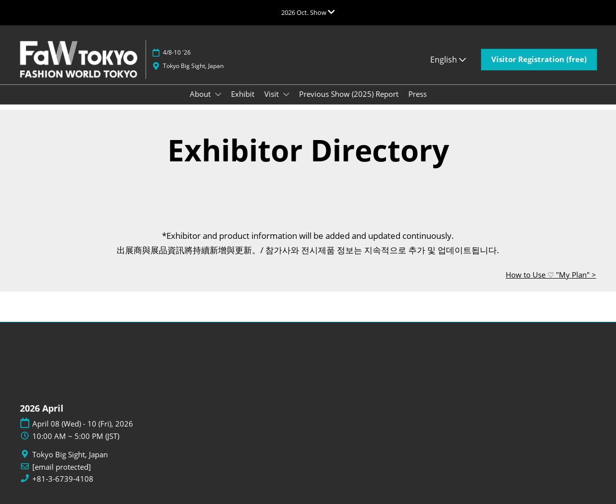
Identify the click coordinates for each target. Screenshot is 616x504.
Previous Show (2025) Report (348, 94)
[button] (539, 60)
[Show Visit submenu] (286, 94)
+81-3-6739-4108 (62, 479)
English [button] (448, 59)
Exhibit (242, 94)
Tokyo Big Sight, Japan (193, 66)
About (201, 94)
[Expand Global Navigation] (308, 12)
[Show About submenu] (218, 94)
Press (417, 94)
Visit (272, 94)
